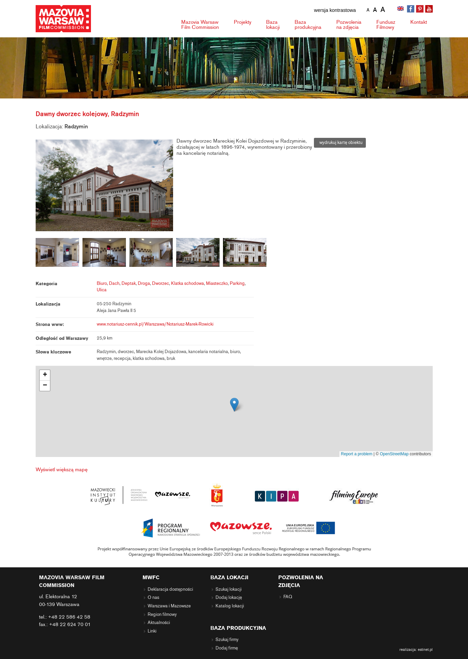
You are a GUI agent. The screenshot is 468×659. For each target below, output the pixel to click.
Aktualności (159, 622)
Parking (237, 283)
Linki (152, 631)
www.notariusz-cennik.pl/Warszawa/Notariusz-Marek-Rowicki (155, 324)
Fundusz (385, 24)
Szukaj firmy (227, 639)
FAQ (287, 597)
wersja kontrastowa (335, 10)
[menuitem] (401, 9)
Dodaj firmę (227, 648)
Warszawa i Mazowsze (169, 606)
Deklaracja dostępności (170, 589)
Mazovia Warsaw (200, 24)
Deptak (128, 283)
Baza (273, 24)
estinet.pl (425, 649)
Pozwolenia (348, 24)
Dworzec (160, 283)
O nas (153, 597)
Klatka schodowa (187, 283)
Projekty (242, 22)
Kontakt (418, 22)
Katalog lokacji (230, 606)
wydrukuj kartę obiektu (339, 142)
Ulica (102, 290)
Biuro (102, 283)
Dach (114, 283)
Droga (144, 283)
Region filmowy (162, 614)
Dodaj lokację (229, 597)
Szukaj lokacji (229, 589)
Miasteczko (217, 283)
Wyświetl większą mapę (62, 469)
